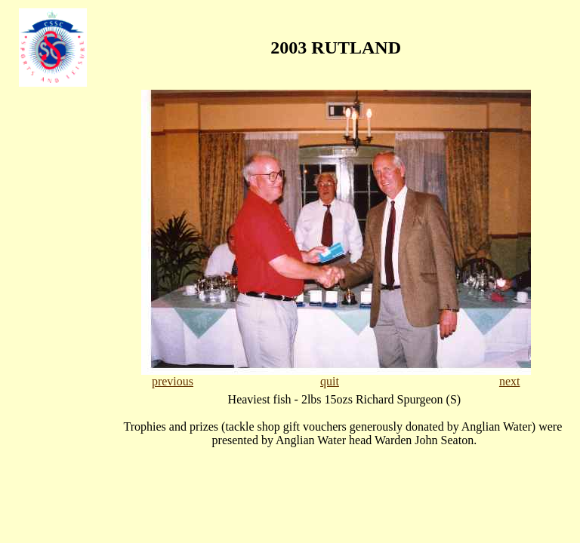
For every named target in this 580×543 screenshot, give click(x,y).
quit (329, 381)
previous (172, 381)
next (509, 381)
